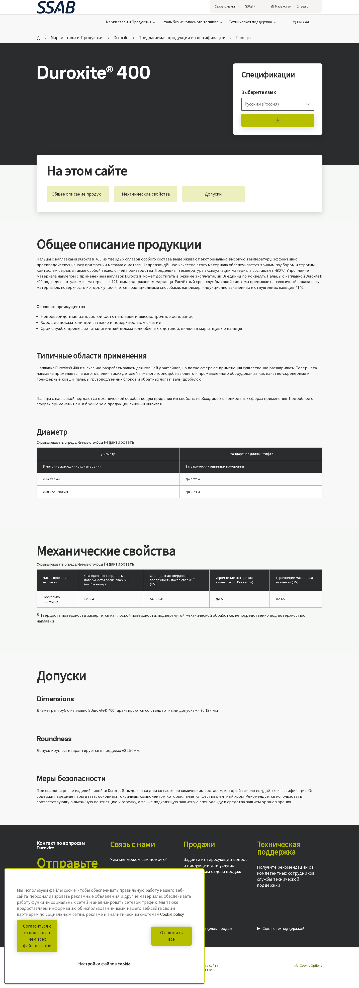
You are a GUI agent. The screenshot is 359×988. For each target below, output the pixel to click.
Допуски (213, 194)
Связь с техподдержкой (280, 928)
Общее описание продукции (80, 194)
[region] (104, 932)
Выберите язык (258, 92)
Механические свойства (146, 194)
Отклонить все (149, 942)
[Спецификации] (277, 120)
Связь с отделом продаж (208, 928)
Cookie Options (308, 965)
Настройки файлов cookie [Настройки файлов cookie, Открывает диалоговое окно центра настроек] (104, 964)
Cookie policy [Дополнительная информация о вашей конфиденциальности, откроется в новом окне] (172, 927)
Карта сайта (208, 965)
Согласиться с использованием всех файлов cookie (59, 942)
